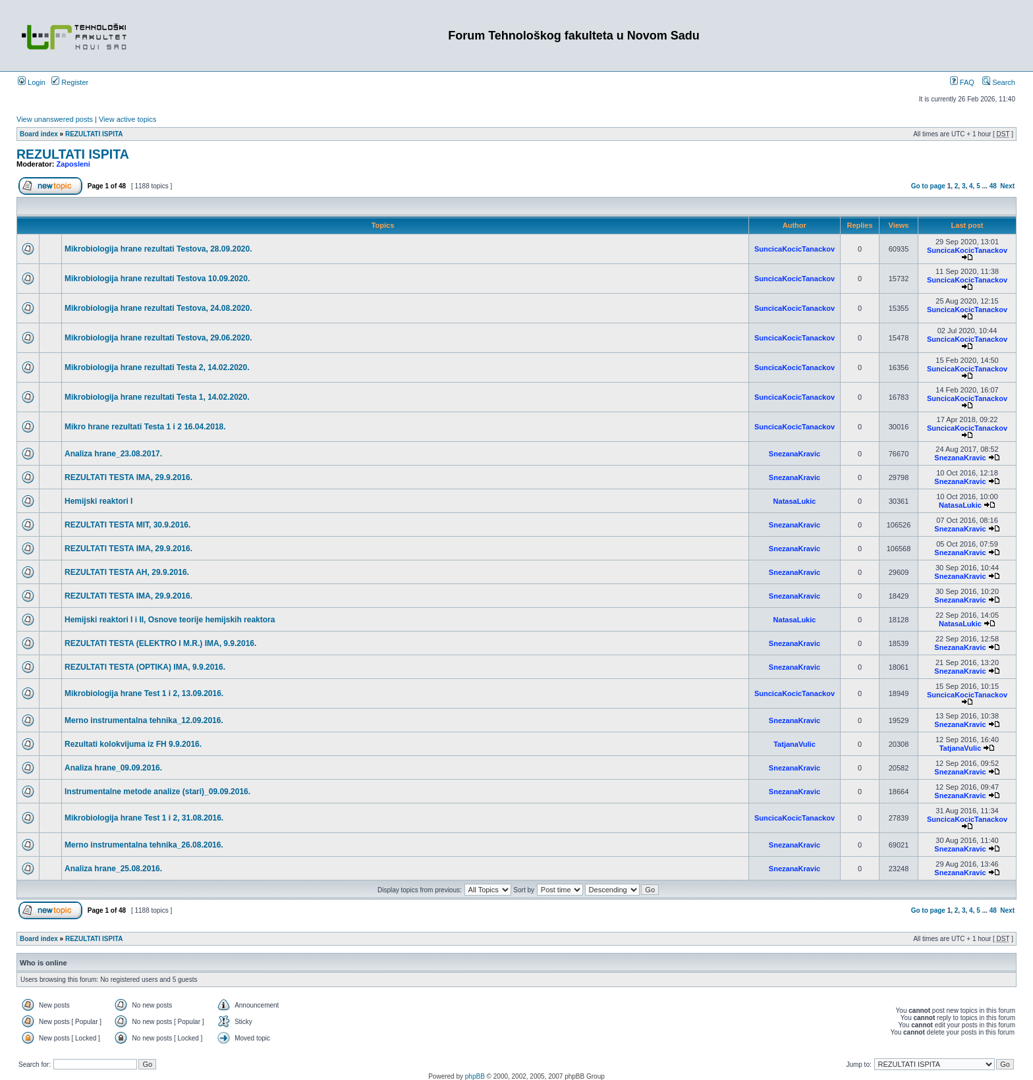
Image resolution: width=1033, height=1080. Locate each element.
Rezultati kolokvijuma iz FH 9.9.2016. (133, 744)
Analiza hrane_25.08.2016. (113, 868)
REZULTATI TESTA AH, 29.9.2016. (127, 572)
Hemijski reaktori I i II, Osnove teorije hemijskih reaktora (170, 619)
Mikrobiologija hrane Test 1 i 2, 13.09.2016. (144, 693)
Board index (39, 134)
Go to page (928, 186)
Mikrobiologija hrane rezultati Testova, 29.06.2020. (158, 337)
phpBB (475, 1076)
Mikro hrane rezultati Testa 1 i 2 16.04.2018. (145, 426)
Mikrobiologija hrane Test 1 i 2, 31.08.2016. (144, 818)
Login (31, 82)
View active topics (127, 119)
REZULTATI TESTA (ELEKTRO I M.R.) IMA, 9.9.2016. (160, 643)
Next (1007, 186)
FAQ (962, 82)
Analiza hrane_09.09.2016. (113, 767)
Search (998, 82)
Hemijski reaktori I (98, 501)
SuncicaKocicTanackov (794, 249)
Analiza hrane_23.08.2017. (113, 453)
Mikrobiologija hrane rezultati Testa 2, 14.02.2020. (157, 367)
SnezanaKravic (794, 454)
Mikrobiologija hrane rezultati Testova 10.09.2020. (157, 278)
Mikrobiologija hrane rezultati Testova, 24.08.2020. (158, 308)
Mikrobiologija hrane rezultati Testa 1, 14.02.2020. (157, 397)
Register (69, 82)
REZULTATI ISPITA (94, 134)
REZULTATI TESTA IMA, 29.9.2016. (128, 477)
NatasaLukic (794, 501)
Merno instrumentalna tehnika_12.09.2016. (144, 720)
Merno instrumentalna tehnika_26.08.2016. (144, 845)
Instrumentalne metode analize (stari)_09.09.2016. (157, 791)
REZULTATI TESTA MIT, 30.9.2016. (127, 524)
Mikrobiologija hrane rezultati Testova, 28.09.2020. (158, 249)
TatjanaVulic (794, 744)
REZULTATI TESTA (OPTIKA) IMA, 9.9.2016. (145, 667)
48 (993, 186)
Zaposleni (73, 164)
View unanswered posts (54, 119)
